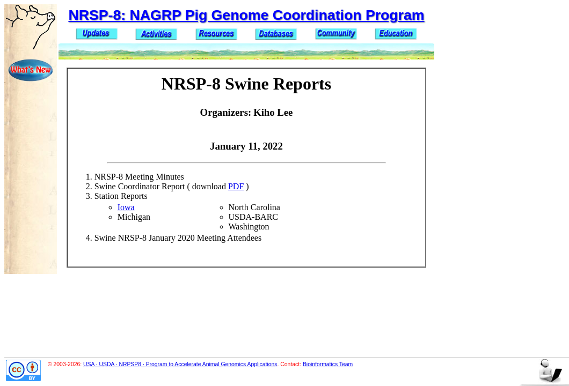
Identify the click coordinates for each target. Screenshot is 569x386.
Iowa (126, 207)
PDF (236, 186)
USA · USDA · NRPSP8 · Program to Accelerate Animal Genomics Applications (180, 364)
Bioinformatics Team (328, 364)
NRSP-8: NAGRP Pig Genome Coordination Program (246, 15)
